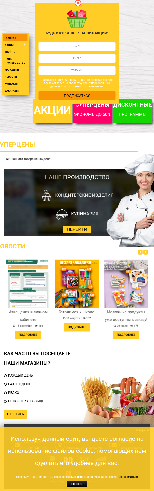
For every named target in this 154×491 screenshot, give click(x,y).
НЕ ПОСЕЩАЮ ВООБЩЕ (26, 401)
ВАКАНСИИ (12, 90)
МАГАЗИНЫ (12, 69)
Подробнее (61, 311)
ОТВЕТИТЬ (15, 414)
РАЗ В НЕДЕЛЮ (19, 384)
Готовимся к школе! (77, 304)
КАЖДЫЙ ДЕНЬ (20, 375)
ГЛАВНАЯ (10, 38)
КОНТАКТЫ (11, 83)
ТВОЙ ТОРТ (12, 52)
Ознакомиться (128, 476)
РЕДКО (13, 393)
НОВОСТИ (11, 76)
